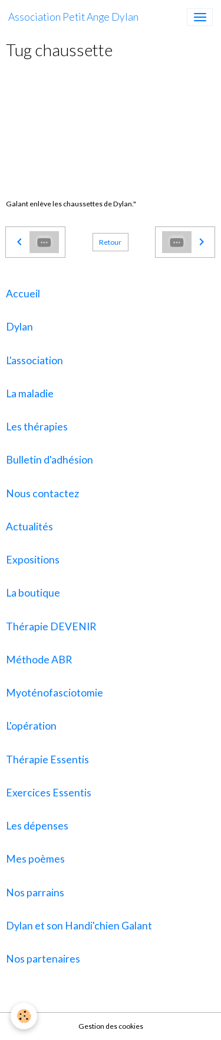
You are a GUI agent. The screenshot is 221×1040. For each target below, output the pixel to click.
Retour (110, 242)
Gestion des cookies (110, 1026)
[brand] (73, 17)
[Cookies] (24, 1016)
